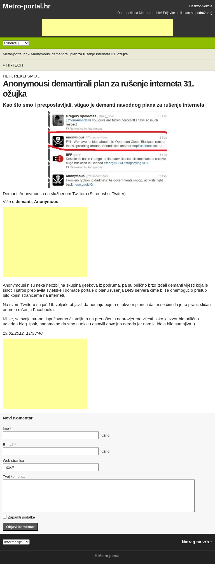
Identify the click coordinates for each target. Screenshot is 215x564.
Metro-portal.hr (27, 6)
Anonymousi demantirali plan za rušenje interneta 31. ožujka (79, 54)
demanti (24, 201)
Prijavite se (171, 13)
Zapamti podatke (19, 517)
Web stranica (13, 460)
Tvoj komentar (14, 476)
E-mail (9, 444)
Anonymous (46, 201)
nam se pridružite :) (197, 13)
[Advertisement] (107, 27)
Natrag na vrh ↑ (197, 541)
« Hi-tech (13, 65)
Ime (7, 428)
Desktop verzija (200, 6)
